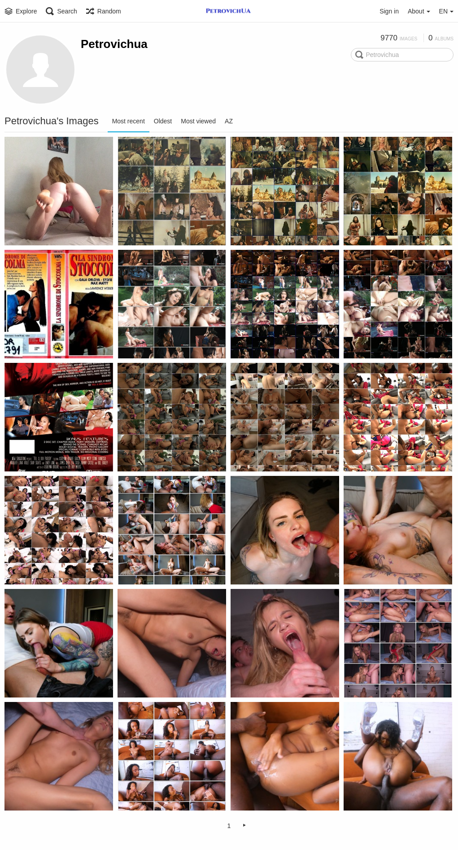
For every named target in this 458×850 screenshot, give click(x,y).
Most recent (128, 121)
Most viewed (198, 121)
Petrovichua (114, 44)
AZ (229, 121)
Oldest (163, 121)
